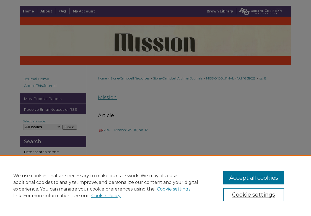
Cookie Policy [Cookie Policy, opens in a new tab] (106, 195)
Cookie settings (173, 189)
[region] (155, 185)
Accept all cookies (253, 177)
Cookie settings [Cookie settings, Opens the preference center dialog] (253, 194)
